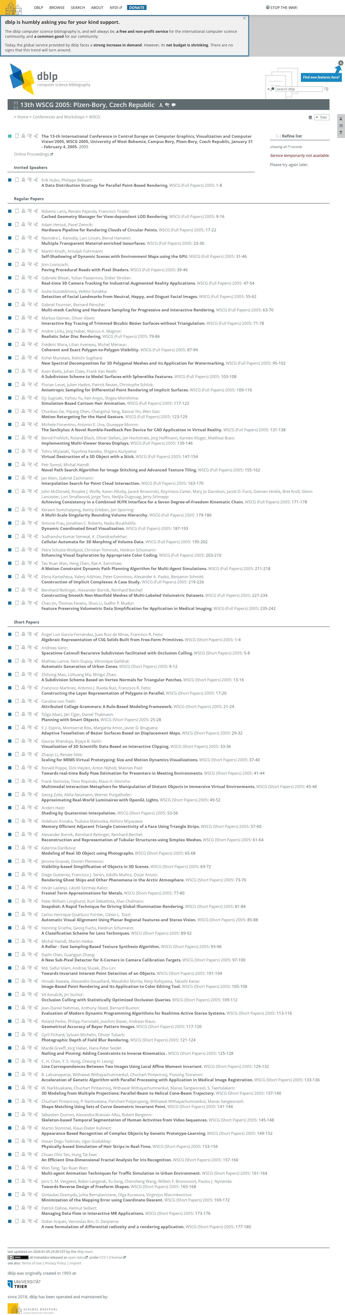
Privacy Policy (55, 1221)
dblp (38, 7)
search (78, 7)
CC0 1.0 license (111, 1215)
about (97, 7)
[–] (278, 94)
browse (57, 7)
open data (76, 1215)
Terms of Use (31, 1221)
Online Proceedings (31, 112)
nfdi (114, 7)
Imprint (75, 1221)
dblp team (85, 1209)
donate (136, 7)
